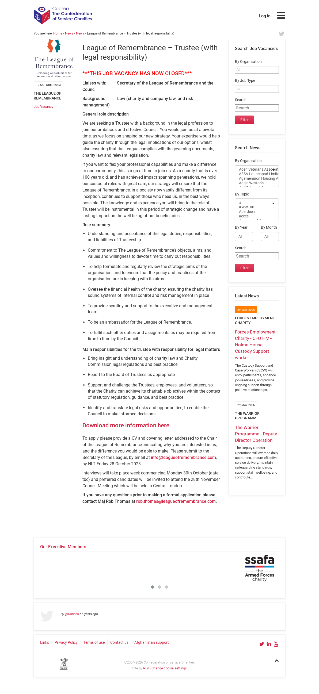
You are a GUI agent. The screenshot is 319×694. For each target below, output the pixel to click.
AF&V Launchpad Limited (253, 174)
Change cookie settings (169, 668)
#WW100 (253, 207)
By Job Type (245, 80)
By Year (241, 227)
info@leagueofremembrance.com (183, 457)
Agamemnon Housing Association (253, 178)
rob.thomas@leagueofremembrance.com (176, 501)
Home (57, 33)
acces (253, 216)
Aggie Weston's (253, 183)
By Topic (242, 194)
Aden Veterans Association (253, 169)
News (69, 33)
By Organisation (248, 61)
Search (240, 100)
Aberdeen (253, 211)
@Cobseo (72, 614)
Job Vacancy (43, 107)
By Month (269, 227)
